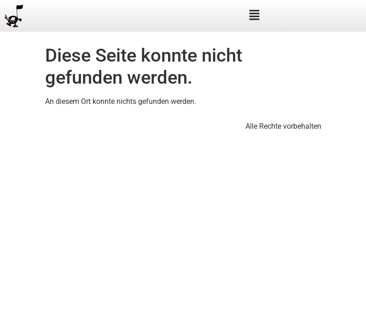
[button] (254, 16)
